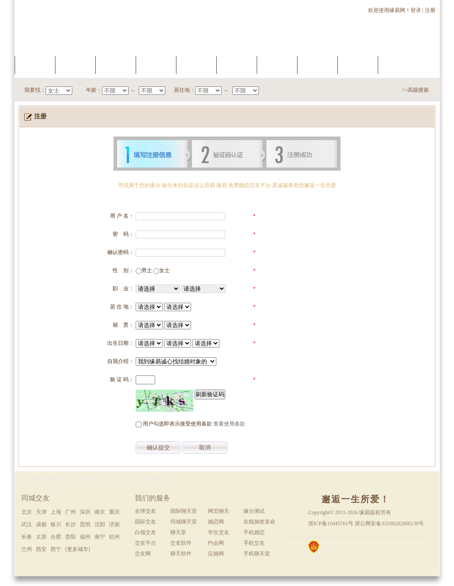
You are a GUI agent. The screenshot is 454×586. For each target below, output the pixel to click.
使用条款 (56, 479)
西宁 (56, 549)
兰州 (26, 549)
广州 (70, 512)
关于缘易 (82, 479)
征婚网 (216, 554)
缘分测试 (237, 65)
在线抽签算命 (259, 522)
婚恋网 (216, 522)
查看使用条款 (229, 424)
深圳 (85, 512)
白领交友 (145, 532)
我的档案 (156, 65)
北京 (26, 512)
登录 (416, 10)
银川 (56, 524)
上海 (56, 512)
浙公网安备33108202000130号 (389, 523)
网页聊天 (218, 511)
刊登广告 (106, 479)
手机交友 (398, 65)
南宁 (99, 537)
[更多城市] (77, 549)
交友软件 (181, 543)
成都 (41, 524)
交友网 (143, 554)
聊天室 (277, 65)
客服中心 (157, 479)
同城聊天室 (183, 522)
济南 (114, 524)
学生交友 (218, 532)
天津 (41, 512)
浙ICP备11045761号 (330, 523)
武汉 (26, 524)
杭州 (114, 537)
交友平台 (145, 543)
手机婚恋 (254, 532)
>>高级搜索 (415, 90)
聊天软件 (181, 554)
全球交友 (145, 511)
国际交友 (145, 522)
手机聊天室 (256, 554)
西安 (41, 549)
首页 (35, 65)
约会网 (216, 543)
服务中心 (75, 65)
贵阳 (70, 537)
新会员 (317, 65)
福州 (85, 537)
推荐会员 (358, 65)
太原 (41, 537)
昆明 (85, 524)
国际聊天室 (183, 511)
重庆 (114, 512)
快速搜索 (116, 65)
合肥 (56, 537)
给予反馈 (132, 479)
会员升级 (196, 65)
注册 (431, 10)
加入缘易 (32, 479)
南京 (99, 512)
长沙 (70, 524)
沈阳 (99, 524)
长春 (26, 537)
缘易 (364, 512)
